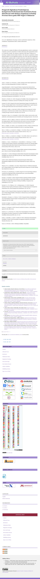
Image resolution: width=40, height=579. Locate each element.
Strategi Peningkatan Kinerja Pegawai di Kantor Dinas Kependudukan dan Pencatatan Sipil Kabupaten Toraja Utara (20, 327)
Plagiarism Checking (6, 359)
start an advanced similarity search (15, 334)
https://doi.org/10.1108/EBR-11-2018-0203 (10, 133)
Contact (4, 349)
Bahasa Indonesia (6, 498)
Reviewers (4, 354)
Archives (7, 6)
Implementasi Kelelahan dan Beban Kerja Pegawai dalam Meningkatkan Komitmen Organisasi (20, 318)
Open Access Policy (6, 371)
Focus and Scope (5, 361)
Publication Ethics (6, 356)
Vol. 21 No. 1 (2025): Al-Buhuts (16, 6)
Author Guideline (6, 366)
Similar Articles (6, 286)
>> (9, 331)
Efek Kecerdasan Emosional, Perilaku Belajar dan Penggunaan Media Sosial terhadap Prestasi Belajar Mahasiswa (21, 312)
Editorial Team (5, 351)
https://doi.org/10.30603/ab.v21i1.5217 (12, 36)
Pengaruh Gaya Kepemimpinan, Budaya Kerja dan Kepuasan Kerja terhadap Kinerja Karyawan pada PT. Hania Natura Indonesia (20, 304)
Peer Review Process (6, 364)
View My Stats (9, 452)
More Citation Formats (8, 250)
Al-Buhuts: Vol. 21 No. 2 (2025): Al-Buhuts (28, 291)
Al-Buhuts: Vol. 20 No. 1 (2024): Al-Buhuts (19, 301)
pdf (4, 228)
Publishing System (6, 368)
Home (3, 6)
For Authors (4, 507)
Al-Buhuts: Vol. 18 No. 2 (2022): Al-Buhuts (12, 316)
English (4, 496)
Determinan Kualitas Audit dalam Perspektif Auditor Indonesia (23, 315)
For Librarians (5, 509)
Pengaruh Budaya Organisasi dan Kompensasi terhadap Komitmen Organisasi (19, 308)
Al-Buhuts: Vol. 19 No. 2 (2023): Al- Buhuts (27, 324)
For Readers (4, 505)
